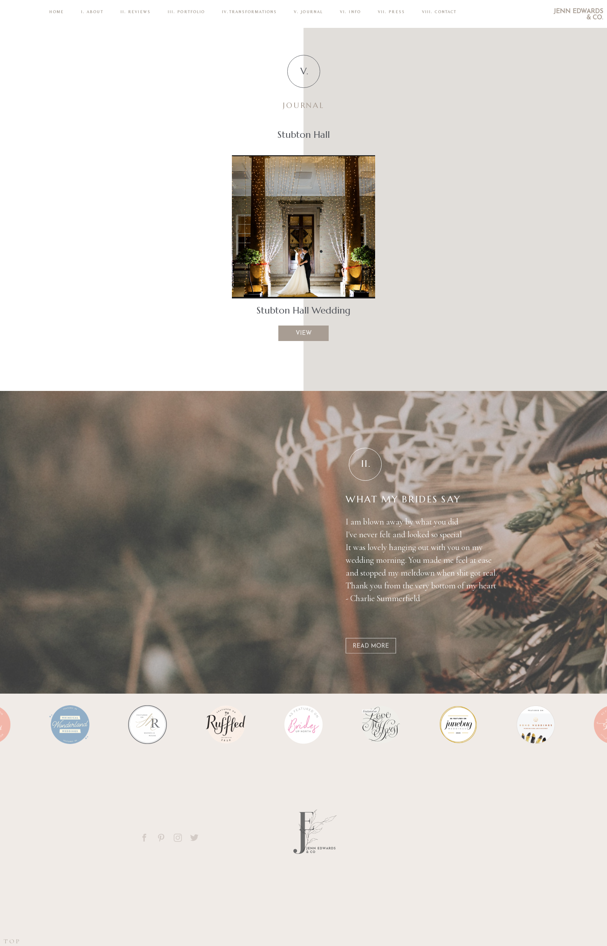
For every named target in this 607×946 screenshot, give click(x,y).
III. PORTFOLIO (186, 12)
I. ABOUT (92, 12)
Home (56, 12)
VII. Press (391, 12)
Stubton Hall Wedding (303, 310)
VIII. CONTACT (439, 12)
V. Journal (308, 12)
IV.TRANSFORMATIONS (249, 12)
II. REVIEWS (135, 12)
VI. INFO (350, 12)
